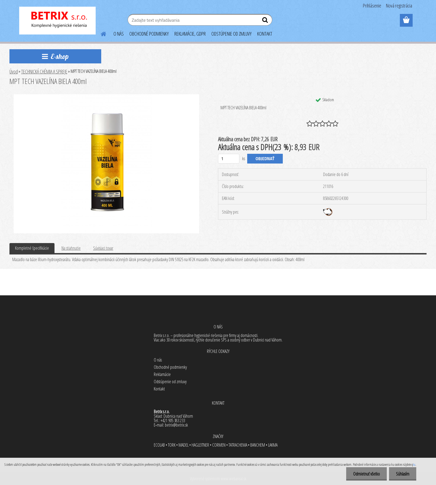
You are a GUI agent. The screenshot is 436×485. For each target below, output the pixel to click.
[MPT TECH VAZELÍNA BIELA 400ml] (106, 96)
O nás (158, 360)
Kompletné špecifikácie (32, 248)
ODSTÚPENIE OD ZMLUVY (231, 33)
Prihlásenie (372, 5)
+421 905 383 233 (172, 420)
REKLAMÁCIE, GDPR (190, 33)
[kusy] (228, 159)
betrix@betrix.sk (176, 425)
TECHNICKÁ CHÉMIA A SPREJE (44, 71)
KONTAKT (264, 33)
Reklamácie (162, 374)
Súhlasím (402, 474)
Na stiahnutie (71, 248)
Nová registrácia (399, 5)
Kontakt (159, 389)
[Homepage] (100, 33)
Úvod (13, 71)
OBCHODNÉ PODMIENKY (149, 33)
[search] (265, 21)
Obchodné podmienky (170, 367)
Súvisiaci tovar (103, 248)
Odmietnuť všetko (366, 474)
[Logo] (57, 20)
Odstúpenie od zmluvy (170, 381)
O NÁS (118, 33)
